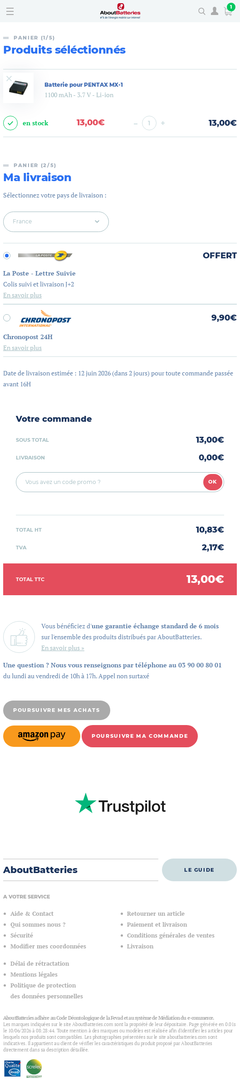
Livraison (140, 946)
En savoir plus (22, 295)
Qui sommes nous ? (37, 924)
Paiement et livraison (157, 924)
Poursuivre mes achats (56, 710)
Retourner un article (156, 914)
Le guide (199, 870)
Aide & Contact (32, 914)
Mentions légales (34, 974)
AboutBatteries (40, 869)
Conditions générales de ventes (171, 935)
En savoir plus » (62, 647)
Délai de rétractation (39, 963)
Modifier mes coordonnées (48, 946)
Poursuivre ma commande (140, 736)
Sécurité (21, 935)
